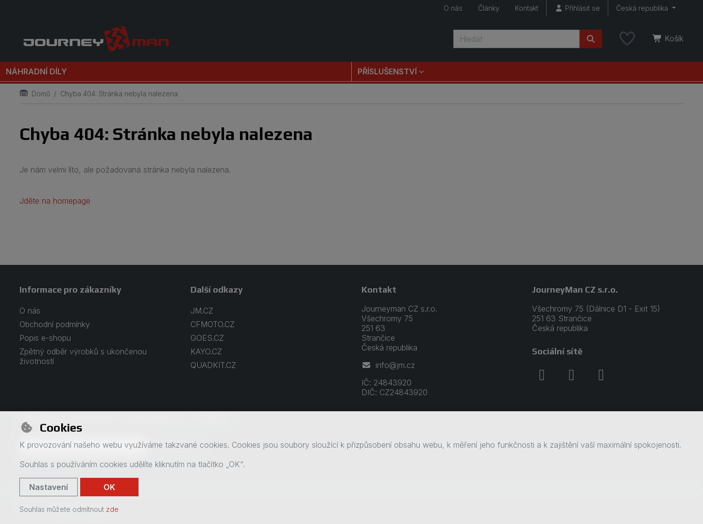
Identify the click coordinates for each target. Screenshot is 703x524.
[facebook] (541, 374)
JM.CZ (201, 310)
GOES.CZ (207, 338)
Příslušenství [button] (387, 71)
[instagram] (571, 374)
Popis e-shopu (45, 338)
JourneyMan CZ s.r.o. (575, 289)
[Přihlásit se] (577, 8)
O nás (453, 8)
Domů (34, 93)
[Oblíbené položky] (627, 39)
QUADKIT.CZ (213, 365)
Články (488, 8)
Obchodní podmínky (54, 324)
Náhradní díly (36, 71)
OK (109, 487)
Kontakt (526, 8)
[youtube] (601, 374)
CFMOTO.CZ (212, 324)
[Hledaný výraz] (516, 39)
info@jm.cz (388, 365)
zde (112, 509)
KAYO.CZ (206, 351)
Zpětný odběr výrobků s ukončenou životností (83, 356)
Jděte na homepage (54, 201)
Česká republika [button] (643, 8)
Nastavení (48, 487)
